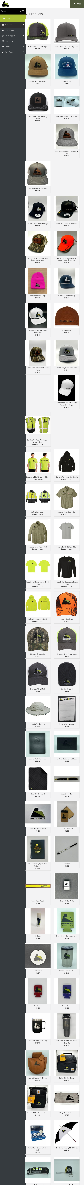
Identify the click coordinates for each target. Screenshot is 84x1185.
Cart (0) (77, 4)
